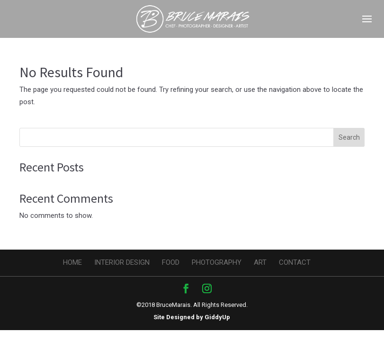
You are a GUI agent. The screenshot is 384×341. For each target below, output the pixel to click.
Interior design (122, 262)
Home (72, 262)
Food (170, 262)
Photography (216, 262)
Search (349, 137)
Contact (295, 262)
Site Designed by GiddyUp (191, 317)
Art (260, 262)
